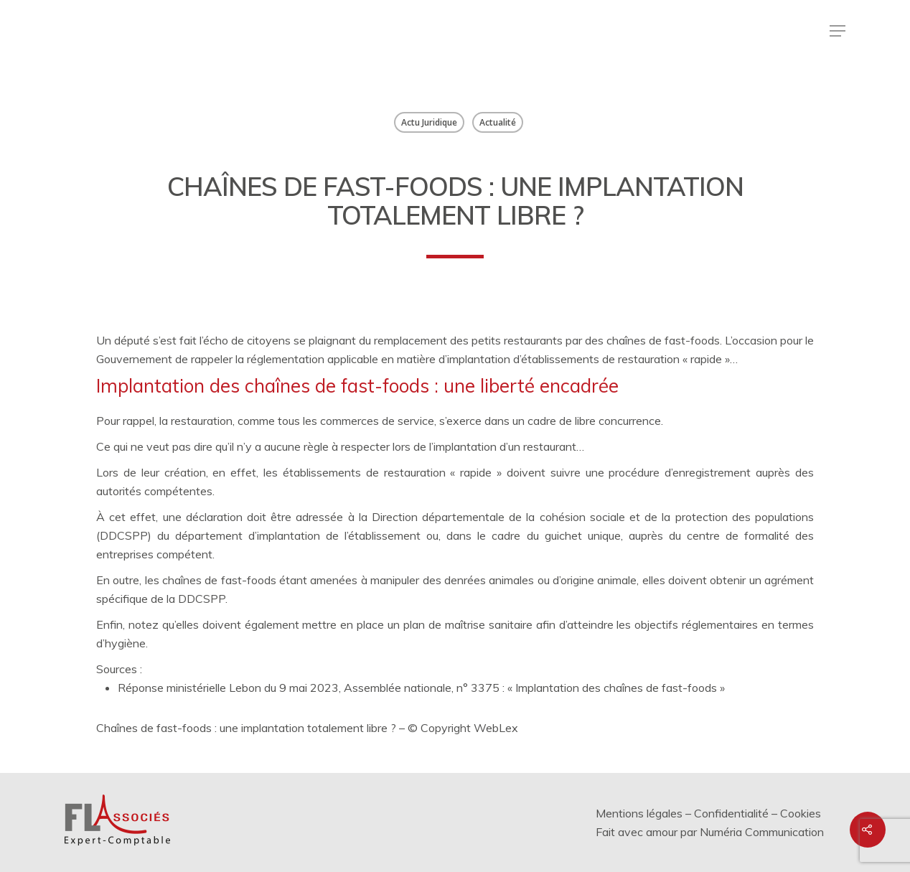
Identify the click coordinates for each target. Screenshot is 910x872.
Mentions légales (639, 813)
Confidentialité (731, 813)
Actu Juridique (429, 122)
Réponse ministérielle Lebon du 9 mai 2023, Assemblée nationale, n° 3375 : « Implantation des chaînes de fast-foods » (421, 687)
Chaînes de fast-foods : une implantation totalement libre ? (246, 728)
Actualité (497, 122)
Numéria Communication (762, 832)
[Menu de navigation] (837, 31)
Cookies (800, 813)
